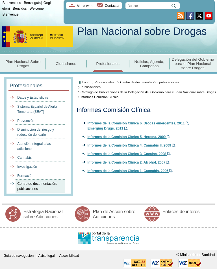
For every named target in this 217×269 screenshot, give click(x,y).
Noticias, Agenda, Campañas (149, 64)
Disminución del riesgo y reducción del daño (35, 132)
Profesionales (108, 64)
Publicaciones (91, 87)
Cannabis (24, 158)
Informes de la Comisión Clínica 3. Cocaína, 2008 (128, 154)
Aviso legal (46, 256)
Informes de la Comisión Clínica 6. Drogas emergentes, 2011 (138, 123)
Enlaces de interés (181, 211)
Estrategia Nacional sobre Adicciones (43, 214)
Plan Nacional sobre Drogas (142, 31)
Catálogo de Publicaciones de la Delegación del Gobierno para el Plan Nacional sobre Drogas (148, 92)
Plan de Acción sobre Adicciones (114, 214)
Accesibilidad (69, 256)
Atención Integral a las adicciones (34, 146)
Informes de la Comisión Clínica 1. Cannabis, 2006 (129, 171)
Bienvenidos (12, 3)
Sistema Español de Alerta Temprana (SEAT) (37, 109)
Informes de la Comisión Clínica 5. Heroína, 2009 (128, 137)
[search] (152, 5)
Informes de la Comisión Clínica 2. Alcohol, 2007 (128, 162)
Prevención (25, 121)
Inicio (86, 82)
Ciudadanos (66, 64)
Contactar (112, 6)
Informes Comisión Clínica (99, 97)
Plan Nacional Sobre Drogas (23, 64)
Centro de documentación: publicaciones (37, 186)
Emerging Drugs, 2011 (107, 128)
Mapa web (84, 6)
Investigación (27, 167)
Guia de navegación (18, 256)
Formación (25, 176)
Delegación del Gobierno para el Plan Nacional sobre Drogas (193, 63)
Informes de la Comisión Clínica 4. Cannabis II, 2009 (131, 145)
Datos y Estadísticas (32, 97)
